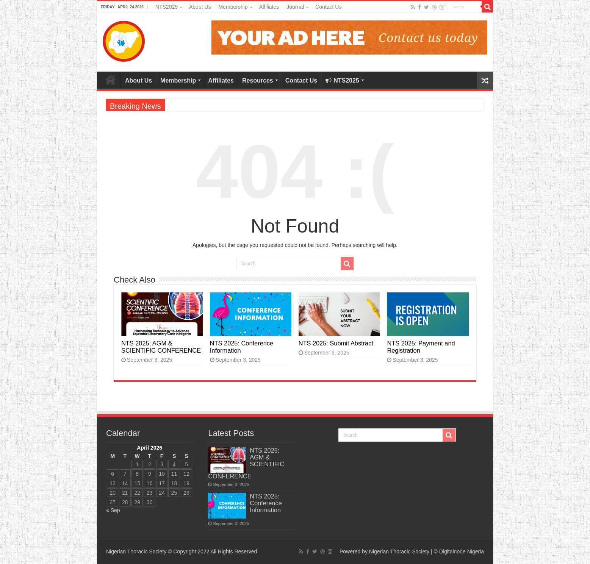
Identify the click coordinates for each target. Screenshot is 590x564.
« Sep (113, 510)
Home (111, 79)
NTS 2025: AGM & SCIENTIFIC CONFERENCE (161, 347)
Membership (233, 7)
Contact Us (328, 7)
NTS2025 (166, 7)
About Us (200, 7)
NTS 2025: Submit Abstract (336, 343)
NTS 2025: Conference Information (266, 503)
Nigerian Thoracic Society (399, 551)
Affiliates (269, 7)
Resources (257, 80)
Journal (295, 7)
